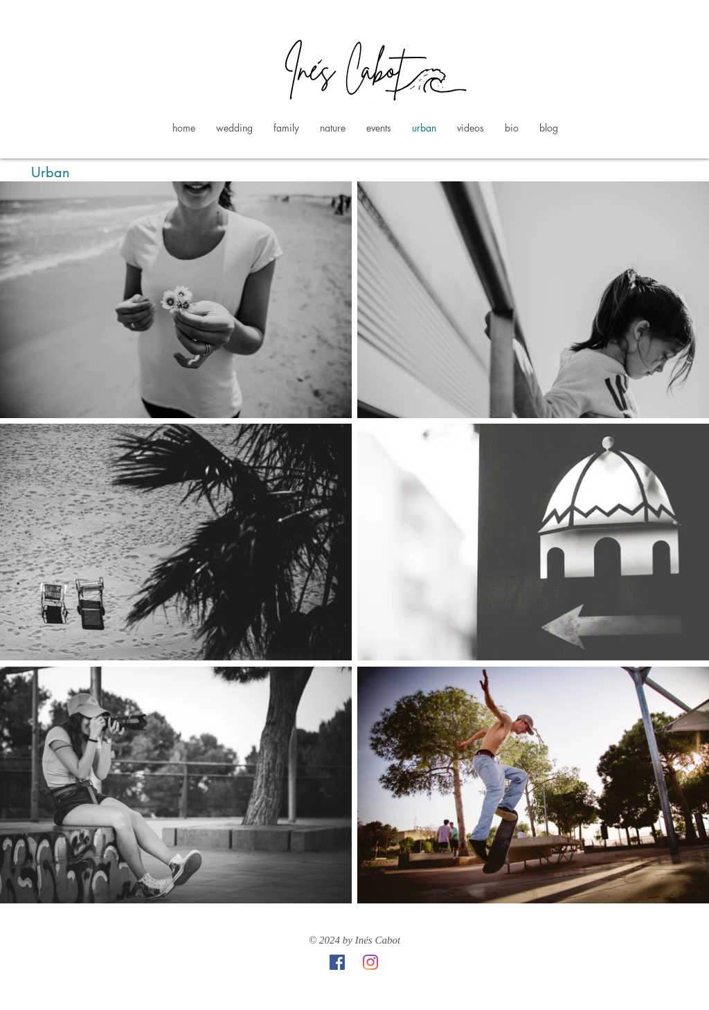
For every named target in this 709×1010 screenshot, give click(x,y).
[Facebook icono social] (337, 962)
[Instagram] (370, 962)
